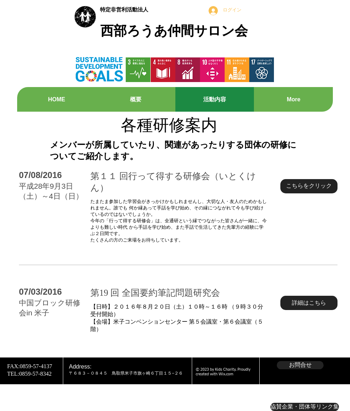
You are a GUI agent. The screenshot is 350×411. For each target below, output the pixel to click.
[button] (309, 186)
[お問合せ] (300, 365)
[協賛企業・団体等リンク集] (304, 407)
